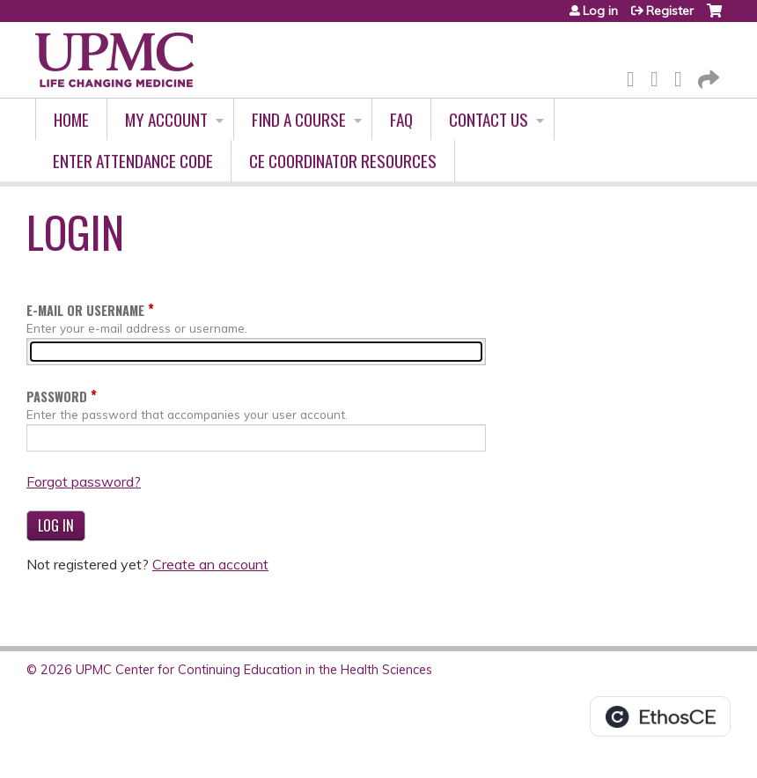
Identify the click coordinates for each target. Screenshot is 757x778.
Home (71, 119)
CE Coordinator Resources (343, 160)
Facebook (635, 76)
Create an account (210, 564)
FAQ (401, 119)
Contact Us (488, 119)
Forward (707, 76)
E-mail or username (85, 310)
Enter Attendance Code (133, 160)
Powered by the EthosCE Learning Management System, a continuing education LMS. (660, 716)
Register (670, 10)
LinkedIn (683, 76)
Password (56, 396)
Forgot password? (83, 481)
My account (166, 119)
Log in (600, 10)
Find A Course (299, 119)
